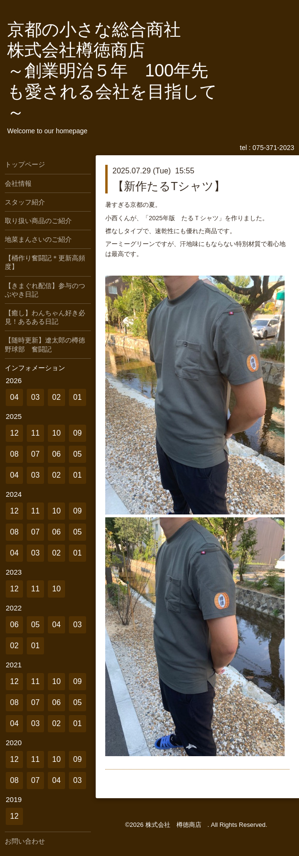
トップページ (25, 164)
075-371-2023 (273, 147)
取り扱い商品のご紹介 (38, 221)
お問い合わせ (25, 841)
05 (77, 454)
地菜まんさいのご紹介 (38, 239)
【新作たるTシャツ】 (168, 186)
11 (35, 433)
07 (35, 454)
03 (35, 397)
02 (56, 397)
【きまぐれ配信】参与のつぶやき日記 (45, 290)
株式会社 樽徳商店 (176, 824)
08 (14, 454)
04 (14, 397)
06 (56, 454)
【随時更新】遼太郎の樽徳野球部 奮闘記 (45, 344)
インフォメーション (35, 368)
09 (77, 433)
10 (56, 433)
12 (14, 433)
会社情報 (18, 183)
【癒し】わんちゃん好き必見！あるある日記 (45, 317)
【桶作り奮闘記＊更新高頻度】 (45, 262)
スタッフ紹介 (25, 202)
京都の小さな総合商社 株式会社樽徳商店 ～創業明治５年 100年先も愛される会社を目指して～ (112, 71)
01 (77, 397)
